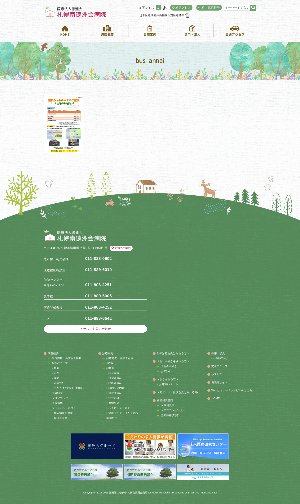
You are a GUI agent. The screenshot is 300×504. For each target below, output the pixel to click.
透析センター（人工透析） (124, 412)
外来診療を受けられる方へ (173, 353)
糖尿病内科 (115, 393)
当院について (60, 363)
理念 (56, 378)
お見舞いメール (168, 384)
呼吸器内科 (115, 383)
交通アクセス (181, 7)
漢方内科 (113, 398)
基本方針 (59, 383)
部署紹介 (57, 393)
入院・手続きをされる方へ (173, 361)
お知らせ (111, 363)
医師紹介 (111, 417)
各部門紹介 (222, 358)
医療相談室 (167, 405)
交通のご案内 (121, 248)
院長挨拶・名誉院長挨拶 (67, 358)
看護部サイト (219, 382)
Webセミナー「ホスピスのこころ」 (233, 390)
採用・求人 (218, 353)
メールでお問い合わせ (95, 328)
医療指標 (57, 403)
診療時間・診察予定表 (119, 358)
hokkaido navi (209, 492)
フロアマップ (60, 398)
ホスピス (216, 374)
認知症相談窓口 (170, 415)
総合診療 (113, 373)
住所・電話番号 (209, 7)
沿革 (56, 373)
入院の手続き (169, 366)
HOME (215, 398)
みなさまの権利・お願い (69, 388)
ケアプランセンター (173, 410)
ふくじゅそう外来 (119, 407)
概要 (56, 368)
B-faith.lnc (193, 492)
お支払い (166, 371)
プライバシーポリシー (65, 407)
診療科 (110, 368)
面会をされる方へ (168, 379)
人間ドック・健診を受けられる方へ (178, 392)
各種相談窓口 (165, 400)
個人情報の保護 (63, 412)
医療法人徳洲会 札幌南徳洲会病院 (128, 492)
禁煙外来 (113, 403)
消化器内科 (115, 378)
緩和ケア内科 (116, 388)
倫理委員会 (61, 417)
